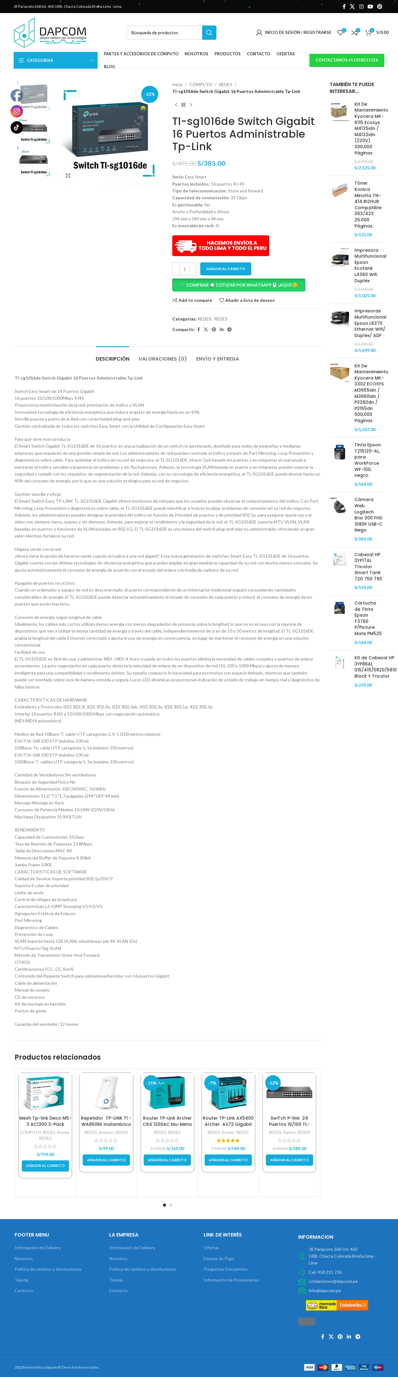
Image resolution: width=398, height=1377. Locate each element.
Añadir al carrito (225, 268)
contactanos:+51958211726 (347, 60)
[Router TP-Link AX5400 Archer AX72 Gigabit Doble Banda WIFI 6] (228, 1092)
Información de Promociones (231, 1280)
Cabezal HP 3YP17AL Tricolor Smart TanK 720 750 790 (368, 567)
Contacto (24, 1290)
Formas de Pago (219, 1258)
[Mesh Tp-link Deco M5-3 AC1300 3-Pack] (45, 1092)
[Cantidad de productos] (184, 268)
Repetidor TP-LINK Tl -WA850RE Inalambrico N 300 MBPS (106, 1124)
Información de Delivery (38, 1247)
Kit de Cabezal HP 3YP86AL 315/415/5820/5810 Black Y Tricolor (375, 667)
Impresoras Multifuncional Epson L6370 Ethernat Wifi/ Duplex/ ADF (370, 323)
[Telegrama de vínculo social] (229, 329)
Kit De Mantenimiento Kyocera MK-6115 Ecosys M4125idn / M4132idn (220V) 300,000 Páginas (371, 128)
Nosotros (24, 1258)
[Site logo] (50, 32)
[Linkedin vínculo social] (221, 329)
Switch (289, 1132)
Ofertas (211, 1247)
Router (63, 1132)
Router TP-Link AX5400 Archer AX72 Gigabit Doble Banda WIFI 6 (228, 1124)
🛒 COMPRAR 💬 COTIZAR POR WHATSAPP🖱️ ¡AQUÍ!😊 (239, 285)
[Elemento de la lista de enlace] (340, 1272)
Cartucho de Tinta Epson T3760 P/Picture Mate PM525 (368, 618)
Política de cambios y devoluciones (48, 1269)
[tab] (112, 355)
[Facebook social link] (344, 6)
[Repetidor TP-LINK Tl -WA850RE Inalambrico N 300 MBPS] (106, 1092)
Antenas (106, 1132)
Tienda (21, 1280)
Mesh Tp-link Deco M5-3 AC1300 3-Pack (45, 1121)
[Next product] (191, 105)
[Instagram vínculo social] (361, 6)
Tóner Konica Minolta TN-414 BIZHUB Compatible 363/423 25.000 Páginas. (368, 204)
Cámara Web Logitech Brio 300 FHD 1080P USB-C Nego (368, 515)
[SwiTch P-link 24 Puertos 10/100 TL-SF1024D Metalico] (289, 1092)
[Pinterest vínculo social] (379, 6)
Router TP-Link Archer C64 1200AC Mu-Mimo (167, 1121)
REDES (225, 84)
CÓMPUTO (200, 84)
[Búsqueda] (171, 32)
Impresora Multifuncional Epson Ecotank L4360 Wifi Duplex (370, 265)
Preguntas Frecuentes (226, 1269)
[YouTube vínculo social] (370, 6)
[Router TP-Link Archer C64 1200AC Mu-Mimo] (167, 1092)
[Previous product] (176, 105)
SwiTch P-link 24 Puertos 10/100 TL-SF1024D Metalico (289, 1124)
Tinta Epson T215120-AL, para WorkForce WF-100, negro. (367, 460)
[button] (246, 285)
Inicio (177, 84)
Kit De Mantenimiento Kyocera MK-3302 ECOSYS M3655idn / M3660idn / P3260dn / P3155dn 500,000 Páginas (371, 393)
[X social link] (352, 6)
